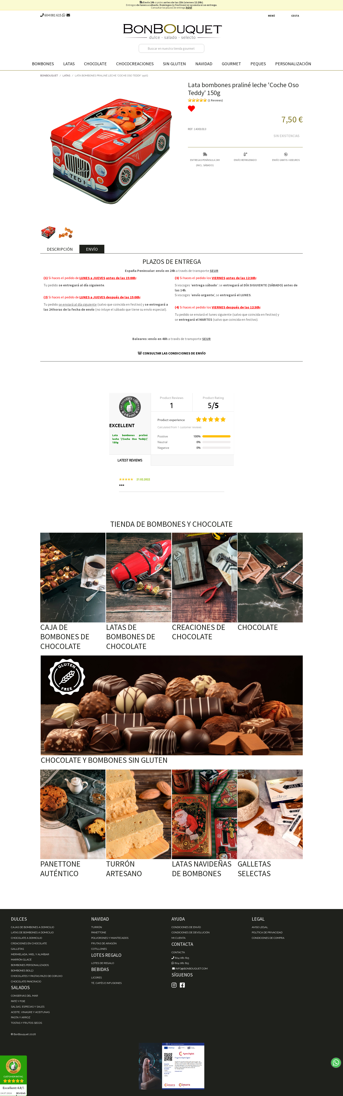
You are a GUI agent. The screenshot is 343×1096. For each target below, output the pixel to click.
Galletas (17, 948)
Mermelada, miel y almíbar (30, 954)
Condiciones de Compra (268, 937)
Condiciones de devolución (191, 932)
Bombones (43, 63)
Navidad (203, 63)
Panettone (98, 932)
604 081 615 (50, 15)
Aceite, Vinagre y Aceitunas (30, 1012)
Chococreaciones (135, 63)
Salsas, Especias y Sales (27, 1006)
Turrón (96, 927)
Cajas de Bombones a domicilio (32, 927)
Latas (69, 63)
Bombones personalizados (30, 965)
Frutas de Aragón (104, 943)
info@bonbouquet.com (190, 968)
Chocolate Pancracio (26, 981)
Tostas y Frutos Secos (26, 1022)
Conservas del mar (24, 995)
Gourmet (231, 63)
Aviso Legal (260, 927)
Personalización (293, 63)
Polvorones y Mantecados (109, 937)
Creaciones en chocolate (29, 943)
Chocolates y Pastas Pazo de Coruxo (36, 976)
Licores (96, 977)
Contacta (178, 952)
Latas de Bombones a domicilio (32, 932)
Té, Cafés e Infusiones (106, 983)
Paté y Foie (18, 1001)
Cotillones (99, 948)
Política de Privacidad (267, 932)
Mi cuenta (179, 937)
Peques (258, 63)
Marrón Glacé (21, 959)
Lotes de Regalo (102, 963)
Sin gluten (174, 63)
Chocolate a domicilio (26, 937)
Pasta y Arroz (20, 1017)
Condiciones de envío (186, 927)
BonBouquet (49, 75)
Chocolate (95, 63)
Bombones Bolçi (22, 970)
